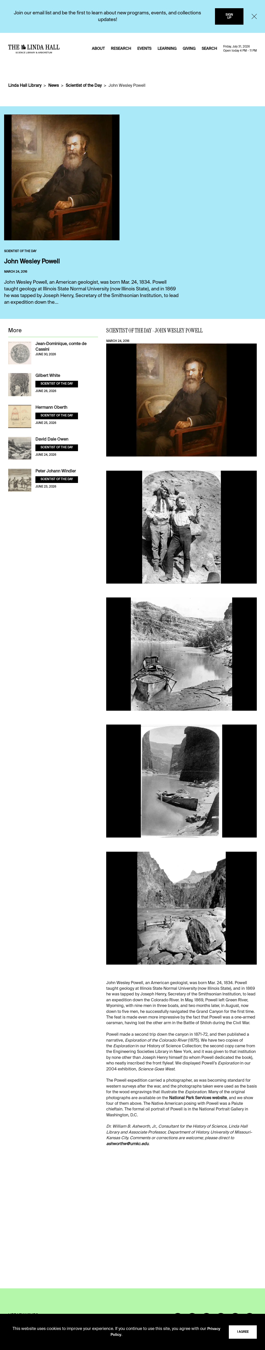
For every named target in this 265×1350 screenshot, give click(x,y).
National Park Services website (198, 1098)
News (53, 86)
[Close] (254, 16)
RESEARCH (121, 49)
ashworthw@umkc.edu (127, 1144)
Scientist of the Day (84, 86)
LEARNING (167, 49)
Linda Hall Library (24, 86)
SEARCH (209, 49)
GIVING (189, 49)
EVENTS (144, 49)
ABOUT (98, 49)
